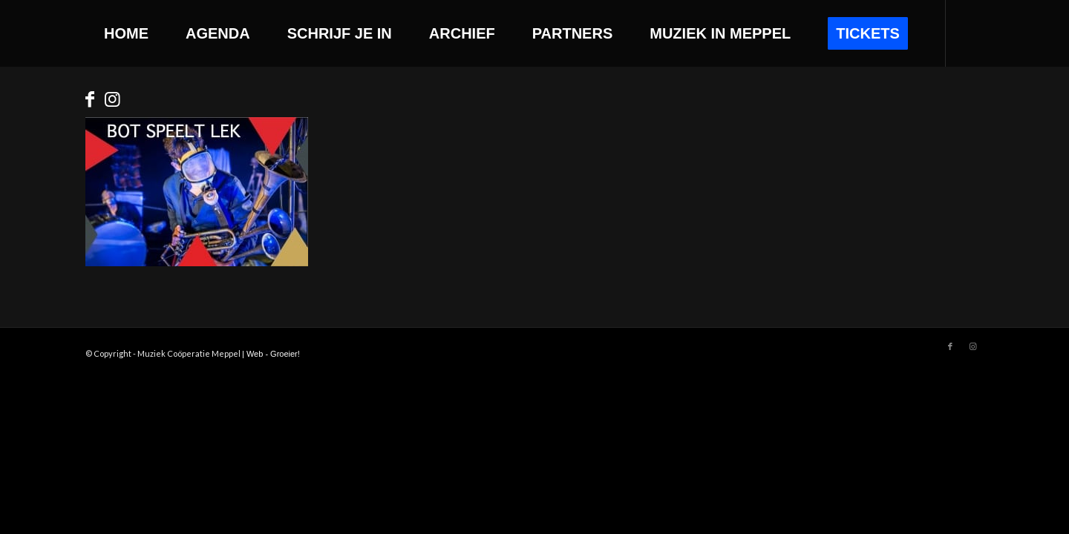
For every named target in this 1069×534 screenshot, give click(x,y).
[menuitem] (126, 33)
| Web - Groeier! (271, 353)
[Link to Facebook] (90, 99)
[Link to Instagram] (112, 99)
